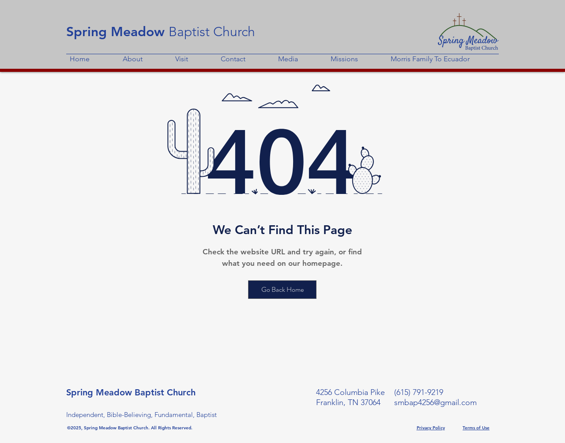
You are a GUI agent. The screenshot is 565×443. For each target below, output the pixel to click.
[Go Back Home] (282, 289)
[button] (145, 55)
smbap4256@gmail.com (435, 402)
